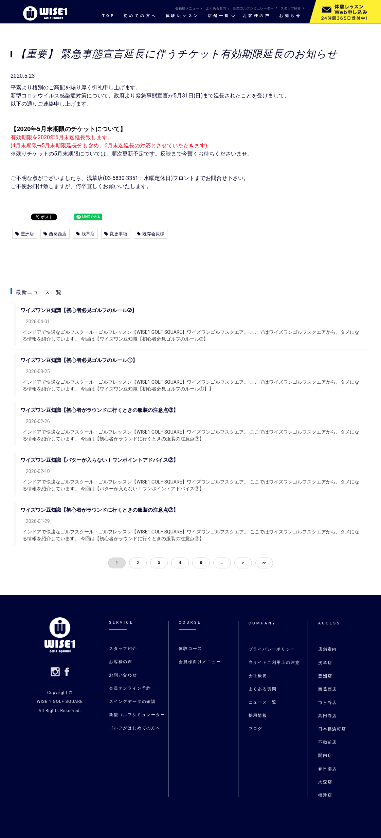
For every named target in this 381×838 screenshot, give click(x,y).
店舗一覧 (219, 16)
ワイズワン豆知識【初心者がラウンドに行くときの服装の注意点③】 (105, 410)
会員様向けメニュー (200, 662)
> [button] (243, 563)
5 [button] (201, 563)
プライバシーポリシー (272, 649)
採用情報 (258, 715)
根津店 (325, 795)
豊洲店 (24, 233)
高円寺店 (327, 716)
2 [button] (138, 563)
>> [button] (264, 563)
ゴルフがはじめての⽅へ (135, 728)
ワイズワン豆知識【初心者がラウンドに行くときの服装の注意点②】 (105, 510)
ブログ (255, 729)
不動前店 (327, 742)
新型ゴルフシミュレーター (253, 8)
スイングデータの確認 (132, 701)
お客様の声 (257, 16)
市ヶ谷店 (327, 702)
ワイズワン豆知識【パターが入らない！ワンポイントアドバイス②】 (105, 460)
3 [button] (159, 563)
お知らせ (290, 16)
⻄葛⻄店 (327, 689)
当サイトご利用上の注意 (274, 662)
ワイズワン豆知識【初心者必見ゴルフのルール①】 (84, 360)
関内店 (325, 755)
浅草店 (85, 233)
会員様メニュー (187, 8)
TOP (108, 16)
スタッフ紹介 (290, 8)
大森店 (325, 782)
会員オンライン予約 (130, 688)
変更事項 (115, 233)
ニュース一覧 (263, 702)
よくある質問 (216, 8)
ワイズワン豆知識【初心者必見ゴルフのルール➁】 (84, 310)
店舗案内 (327, 649)
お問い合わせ (123, 675)
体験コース (190, 648)
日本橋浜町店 (332, 729)
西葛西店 (55, 233)
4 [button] (180, 563)
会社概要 (258, 676)
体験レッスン (182, 16)
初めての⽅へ (140, 16)
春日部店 (327, 769)
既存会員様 (150, 233)
